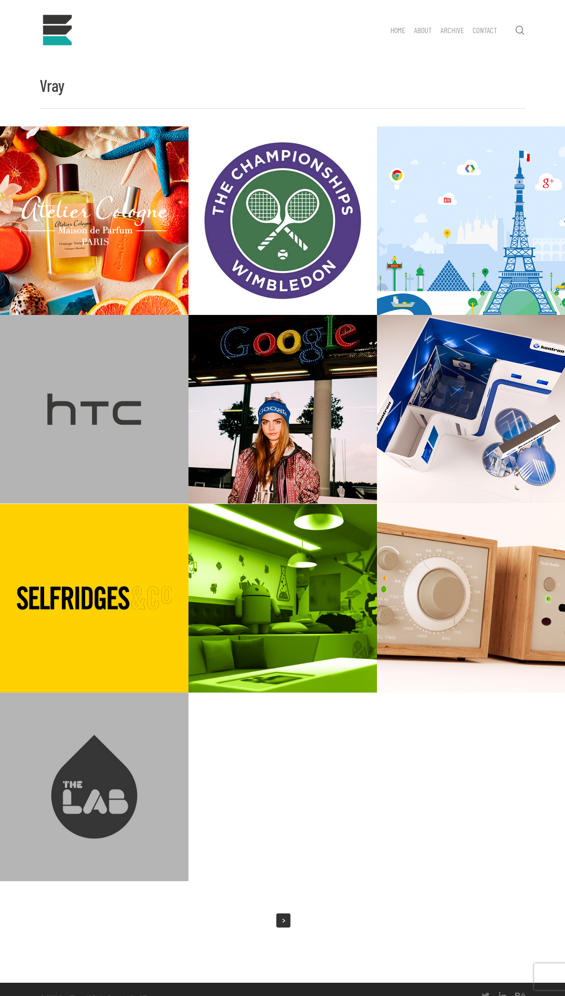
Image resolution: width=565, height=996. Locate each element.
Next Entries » (283, 920)
